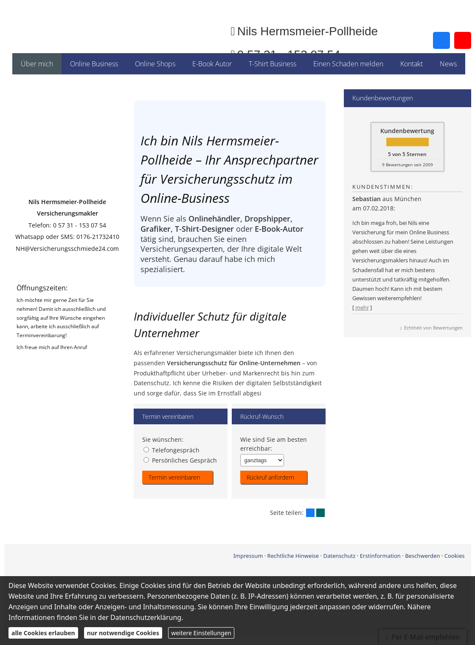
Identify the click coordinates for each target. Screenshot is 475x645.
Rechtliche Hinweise (293, 555)
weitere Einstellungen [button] (201, 633)
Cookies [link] (454, 555)
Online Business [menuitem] (94, 63)
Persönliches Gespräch (180, 460)
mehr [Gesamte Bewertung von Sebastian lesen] (362, 307)
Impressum (248, 555)
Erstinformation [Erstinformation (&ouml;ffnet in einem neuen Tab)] (380, 555)
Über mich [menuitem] (37, 63)
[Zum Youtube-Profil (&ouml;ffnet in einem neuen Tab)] (462, 40)
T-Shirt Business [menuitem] (272, 63)
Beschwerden (422, 555)
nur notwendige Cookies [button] (123, 633)
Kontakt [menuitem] (411, 63)
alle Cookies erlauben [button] (43, 633)
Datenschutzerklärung (145, 617)
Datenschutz (339, 555)
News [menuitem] (448, 63)
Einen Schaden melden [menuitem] (348, 63)
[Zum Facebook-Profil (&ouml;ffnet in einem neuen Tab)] (441, 40)
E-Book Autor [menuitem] (212, 63)
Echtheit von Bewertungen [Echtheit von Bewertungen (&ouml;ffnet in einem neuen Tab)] (433, 327)
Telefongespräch (171, 450)
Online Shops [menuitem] (155, 63)
